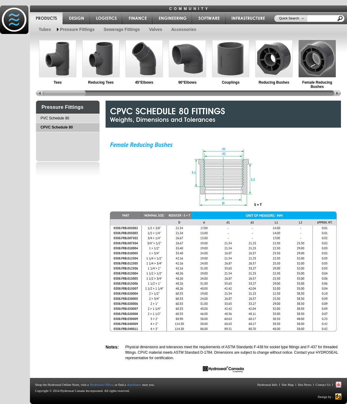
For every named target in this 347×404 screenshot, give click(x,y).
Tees (57, 82)
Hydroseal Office (101, 384)
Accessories (183, 29)
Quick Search (289, 18)
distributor (134, 384)
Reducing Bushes (274, 82)
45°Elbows (144, 82)
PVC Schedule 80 (55, 118)
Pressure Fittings (77, 29)
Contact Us (323, 384)
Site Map (288, 384)
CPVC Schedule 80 (57, 127)
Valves (155, 29)
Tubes (45, 29)
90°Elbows (187, 82)
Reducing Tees (100, 82)
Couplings (231, 82)
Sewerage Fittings (122, 29)
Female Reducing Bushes (317, 84)
